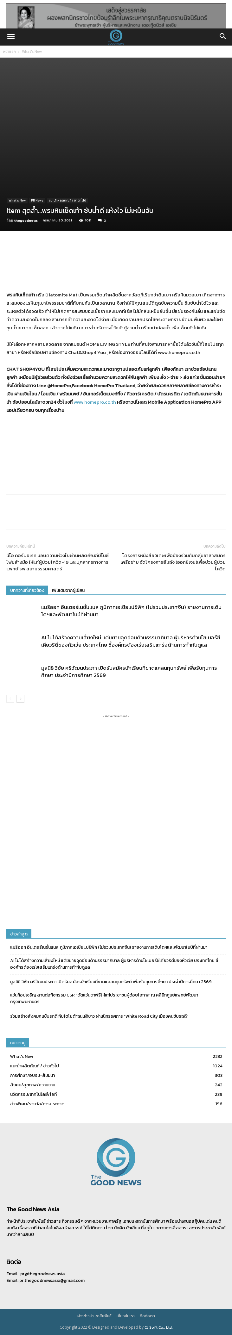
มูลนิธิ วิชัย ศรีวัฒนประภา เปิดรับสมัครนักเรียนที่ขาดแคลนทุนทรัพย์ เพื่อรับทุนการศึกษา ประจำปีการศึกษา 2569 (129, 671)
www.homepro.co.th (95, 402)
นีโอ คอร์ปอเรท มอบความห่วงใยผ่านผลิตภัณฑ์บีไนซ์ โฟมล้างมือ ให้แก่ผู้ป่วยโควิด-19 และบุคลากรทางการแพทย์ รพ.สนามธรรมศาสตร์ (57, 562)
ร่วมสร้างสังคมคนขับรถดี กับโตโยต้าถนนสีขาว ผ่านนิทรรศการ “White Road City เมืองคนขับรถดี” (99, 1016)
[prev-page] (10, 699)
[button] (11, 37)
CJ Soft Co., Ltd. (159, 1327)
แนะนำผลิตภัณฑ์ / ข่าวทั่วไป (67, 200)
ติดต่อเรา (147, 1316)
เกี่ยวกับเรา (126, 1316)
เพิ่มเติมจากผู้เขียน (68, 590)
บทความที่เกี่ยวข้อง (27, 590)
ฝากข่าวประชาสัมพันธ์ (94, 1316)
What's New (32, 51)
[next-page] (20, 699)
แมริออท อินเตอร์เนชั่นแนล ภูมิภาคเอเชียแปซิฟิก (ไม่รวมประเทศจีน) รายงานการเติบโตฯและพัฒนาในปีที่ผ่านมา (131, 610)
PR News (37, 200)
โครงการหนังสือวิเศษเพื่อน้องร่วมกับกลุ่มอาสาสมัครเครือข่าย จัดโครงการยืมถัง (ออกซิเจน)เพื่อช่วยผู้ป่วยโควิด (173, 562)
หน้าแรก (9, 51)
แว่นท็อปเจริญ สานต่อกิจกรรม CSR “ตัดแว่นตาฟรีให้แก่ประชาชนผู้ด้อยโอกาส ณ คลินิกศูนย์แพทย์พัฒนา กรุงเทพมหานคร (104, 998)
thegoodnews (26, 220)
